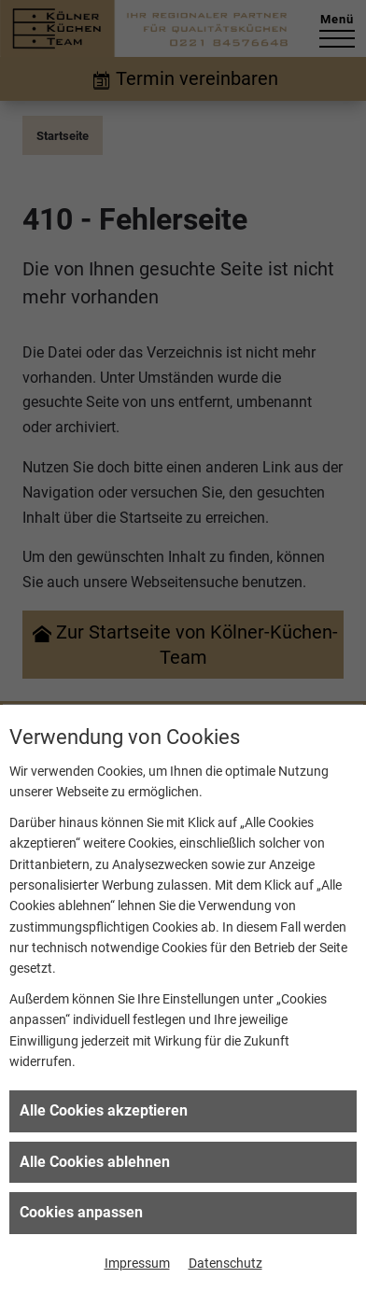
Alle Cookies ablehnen (95, 1162)
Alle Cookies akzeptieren (104, 1110)
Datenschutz (225, 1263)
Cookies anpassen (81, 1212)
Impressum (137, 1263)
